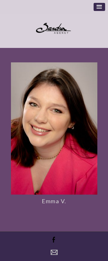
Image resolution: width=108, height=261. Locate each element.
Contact (54, 252)
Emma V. (54, 200)
